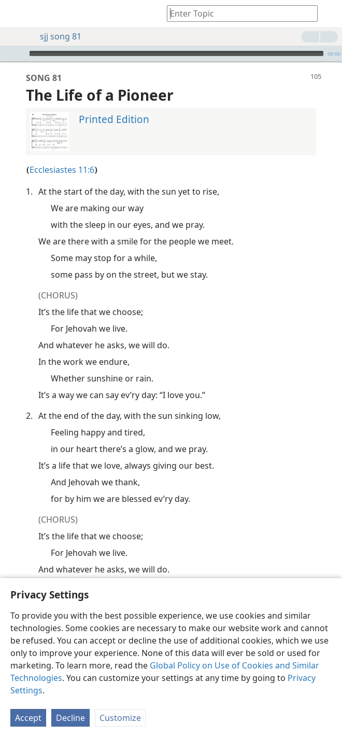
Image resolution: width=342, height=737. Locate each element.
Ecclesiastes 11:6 (62, 154)
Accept (28, 718)
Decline (70, 718)
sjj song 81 (55, 36)
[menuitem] (15, 13)
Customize (120, 718)
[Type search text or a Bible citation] (237, 13)
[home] (15, 13)
